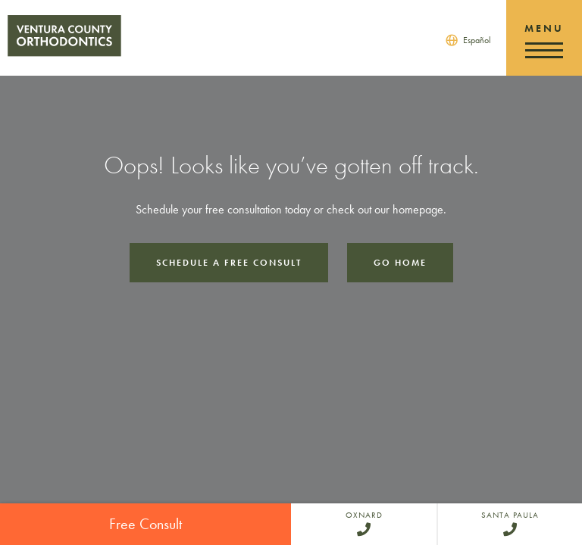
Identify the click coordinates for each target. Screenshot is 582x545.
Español (477, 40)
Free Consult (145, 524)
